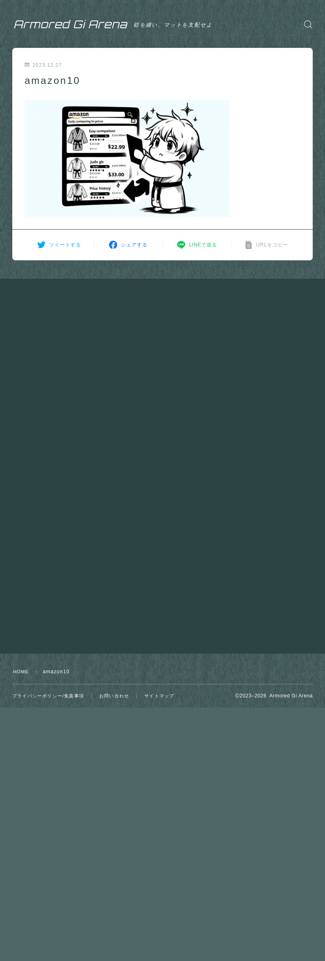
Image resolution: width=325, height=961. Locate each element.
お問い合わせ (114, 695)
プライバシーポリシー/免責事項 (48, 695)
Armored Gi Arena (79, 24)
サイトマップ (159, 695)
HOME (21, 672)
